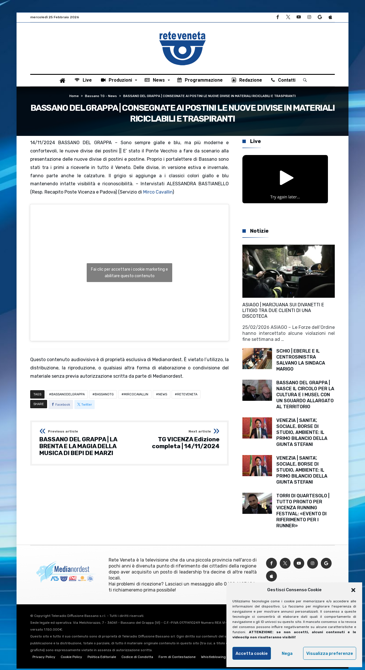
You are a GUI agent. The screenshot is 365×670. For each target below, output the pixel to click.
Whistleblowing (213, 658)
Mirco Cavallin (158, 193)
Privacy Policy (44, 658)
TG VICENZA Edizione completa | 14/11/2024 (176, 441)
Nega (287, 653)
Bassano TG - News (101, 97)
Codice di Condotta (137, 658)
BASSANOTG (104, 396)
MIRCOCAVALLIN (136, 396)
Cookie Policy (71, 658)
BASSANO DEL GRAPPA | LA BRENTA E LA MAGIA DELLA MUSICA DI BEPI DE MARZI (82, 444)
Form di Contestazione (177, 658)
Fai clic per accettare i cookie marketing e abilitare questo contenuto (129, 274)
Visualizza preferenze (329, 653)
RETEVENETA (187, 396)
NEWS (162, 396)
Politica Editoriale (102, 658)
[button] (353, 590)
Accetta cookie (252, 653)
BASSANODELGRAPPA (68, 396)
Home (74, 97)
